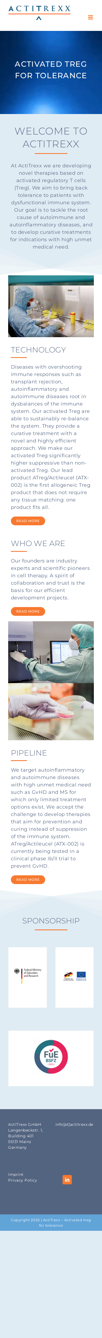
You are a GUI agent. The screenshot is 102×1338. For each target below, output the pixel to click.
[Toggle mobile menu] (91, 17)
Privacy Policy (22, 1180)
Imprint (16, 1174)
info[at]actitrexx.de (74, 1124)
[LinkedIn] (67, 1179)
